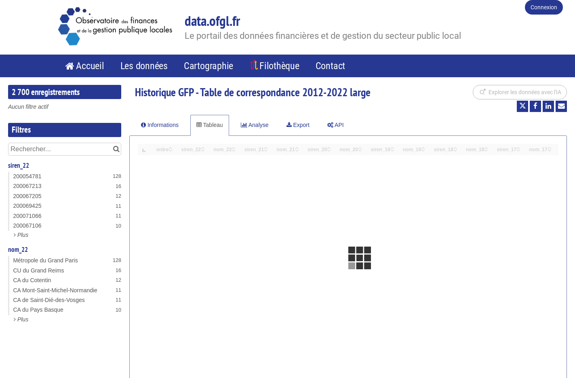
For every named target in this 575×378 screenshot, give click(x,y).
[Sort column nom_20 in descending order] (360, 149)
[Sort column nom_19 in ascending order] (423, 147)
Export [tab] (298, 125)
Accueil (90, 66)
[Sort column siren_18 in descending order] (455, 149)
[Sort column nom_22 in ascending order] (234, 147)
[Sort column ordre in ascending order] (170, 147)
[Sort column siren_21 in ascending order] (266, 147)
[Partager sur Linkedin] (548, 106)
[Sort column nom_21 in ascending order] (297, 147)
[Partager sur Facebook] (535, 106)
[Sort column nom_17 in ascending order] (550, 147)
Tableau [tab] (209, 125)
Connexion (544, 7)
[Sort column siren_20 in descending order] (329, 149)
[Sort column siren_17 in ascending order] (518, 147)
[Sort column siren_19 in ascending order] (392, 147)
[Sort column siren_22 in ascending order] (203, 147)
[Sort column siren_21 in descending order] (266, 149)
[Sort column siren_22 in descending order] (203, 149)
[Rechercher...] (64, 149)
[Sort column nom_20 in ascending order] (360, 147)
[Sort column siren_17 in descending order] (518, 149)
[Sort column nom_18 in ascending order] (486, 147)
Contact (330, 66)
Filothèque (279, 66)
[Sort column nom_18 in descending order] (486, 149)
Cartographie (208, 66)
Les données (144, 66)
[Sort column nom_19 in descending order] (423, 149)
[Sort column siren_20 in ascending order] (329, 147)
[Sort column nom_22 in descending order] (234, 149)
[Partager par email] (561, 106)
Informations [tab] (160, 125)
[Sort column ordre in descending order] (170, 149)
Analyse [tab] (255, 125)
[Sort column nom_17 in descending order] (550, 149)
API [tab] (335, 125)
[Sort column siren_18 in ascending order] (455, 147)
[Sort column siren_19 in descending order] (392, 149)
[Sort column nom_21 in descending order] (297, 149)
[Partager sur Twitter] (522, 106)
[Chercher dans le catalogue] (116, 149)
